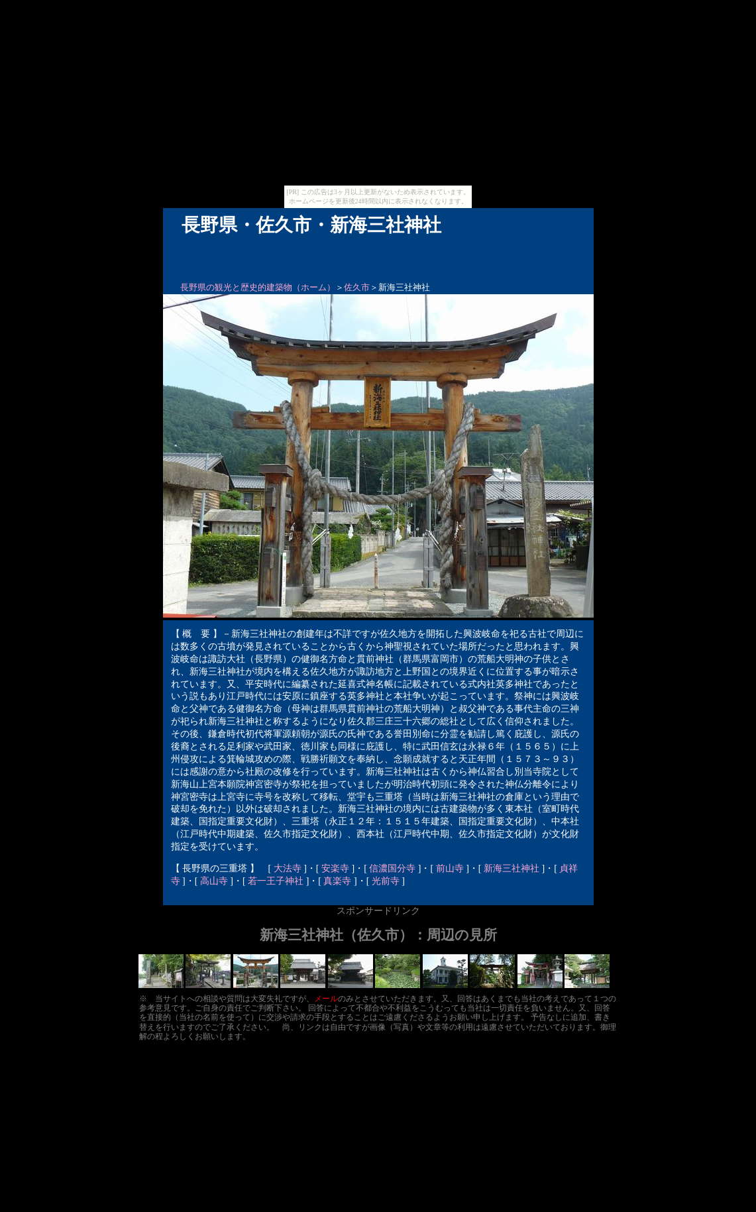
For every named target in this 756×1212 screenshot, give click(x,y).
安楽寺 (335, 868)
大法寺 (287, 868)
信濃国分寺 (392, 868)
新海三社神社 (511, 868)
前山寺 (450, 868)
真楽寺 (337, 881)
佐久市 (357, 287)
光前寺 (386, 881)
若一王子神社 (275, 881)
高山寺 (214, 881)
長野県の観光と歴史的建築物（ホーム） (257, 287)
